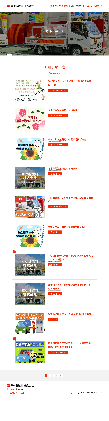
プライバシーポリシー (66, 415)
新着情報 (65, 6)
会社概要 (71, 6)
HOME (52, 6)
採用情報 (78, 6)
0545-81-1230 (17, 415)
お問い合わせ (96, 408)
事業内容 (58, 6)
